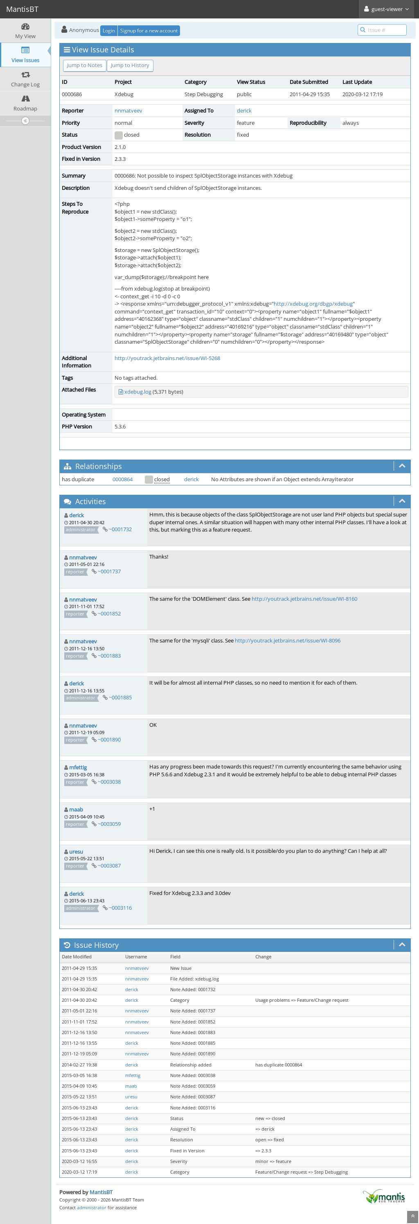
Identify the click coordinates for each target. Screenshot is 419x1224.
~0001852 (109, 613)
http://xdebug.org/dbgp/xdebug (313, 303)
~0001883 (109, 655)
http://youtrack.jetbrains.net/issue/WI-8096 (287, 640)
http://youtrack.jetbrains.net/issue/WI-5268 (167, 358)
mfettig (78, 767)
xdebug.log (137, 391)
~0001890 (109, 739)
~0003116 (120, 907)
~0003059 (109, 823)
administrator (91, 1207)
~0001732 (120, 529)
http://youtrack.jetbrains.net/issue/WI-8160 (304, 598)
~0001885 (120, 697)
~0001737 (109, 571)
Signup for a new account (149, 30)
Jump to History (130, 65)
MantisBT (101, 1192)
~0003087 (109, 865)
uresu (76, 851)
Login (109, 30)
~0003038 (109, 781)
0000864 (123, 479)
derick (244, 110)
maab (76, 809)
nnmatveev (128, 110)
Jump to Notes (84, 65)
